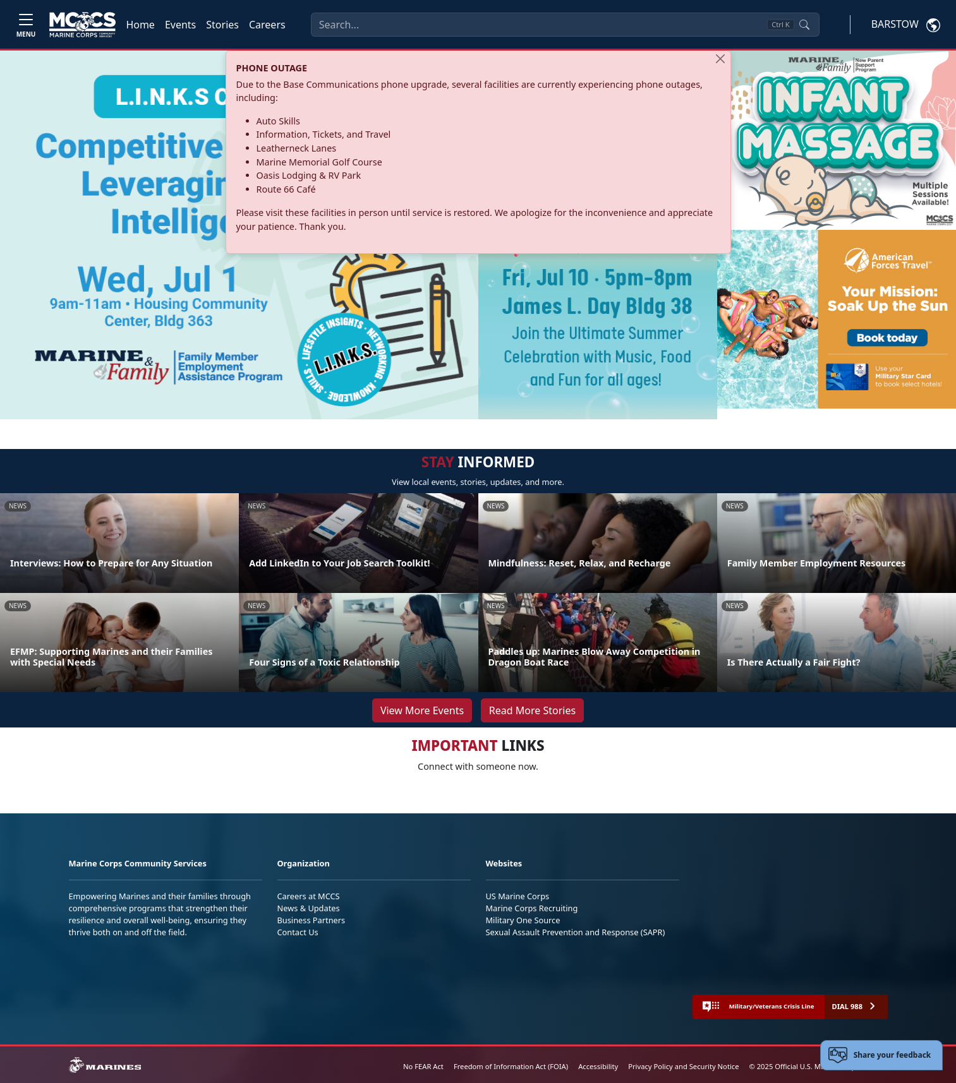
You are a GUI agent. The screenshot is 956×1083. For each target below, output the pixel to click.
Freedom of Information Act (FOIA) (511, 1066)
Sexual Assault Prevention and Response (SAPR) (575, 932)
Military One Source (523, 920)
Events (180, 25)
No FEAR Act (423, 1066)
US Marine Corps (518, 896)
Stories (222, 25)
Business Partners (311, 920)
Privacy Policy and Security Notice (683, 1066)
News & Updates (308, 908)
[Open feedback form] (881, 1055)
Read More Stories (532, 710)
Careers (267, 25)
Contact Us (297, 932)
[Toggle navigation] (26, 24)
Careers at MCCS (308, 896)
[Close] (720, 58)
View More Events (422, 710)
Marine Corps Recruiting (532, 908)
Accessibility (598, 1066)
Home (140, 25)
